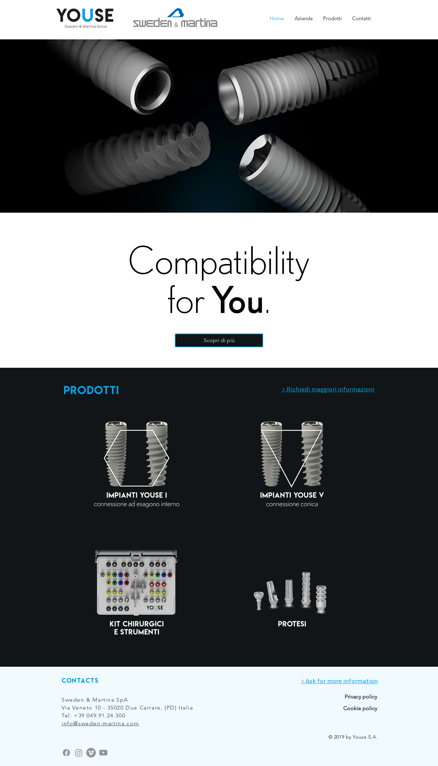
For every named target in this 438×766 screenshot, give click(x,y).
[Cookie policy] (350, 708)
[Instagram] (78, 752)
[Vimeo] (91, 752)
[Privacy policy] (336, 696)
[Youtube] (103, 752)
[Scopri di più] (219, 340)
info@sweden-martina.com (100, 723)
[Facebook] (66, 752)
